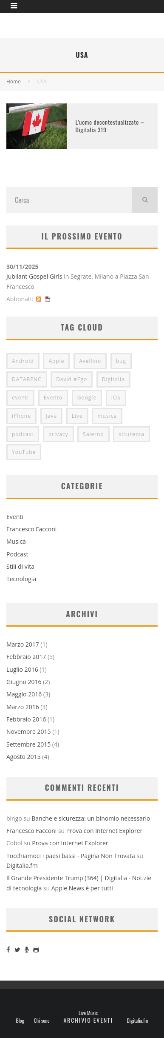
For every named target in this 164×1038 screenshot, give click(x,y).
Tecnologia (21, 579)
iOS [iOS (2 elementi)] (116, 397)
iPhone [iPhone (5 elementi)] (21, 415)
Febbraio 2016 (26, 719)
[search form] (69, 200)
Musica (16, 541)
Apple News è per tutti (82, 888)
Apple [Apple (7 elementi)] (56, 361)
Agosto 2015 (23, 757)
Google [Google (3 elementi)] (86, 397)
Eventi (14, 517)
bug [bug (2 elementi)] (121, 361)
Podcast (17, 554)
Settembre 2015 (28, 744)
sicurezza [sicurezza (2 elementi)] (131, 434)
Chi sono (42, 1020)
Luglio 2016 (22, 669)
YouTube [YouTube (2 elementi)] (24, 452)
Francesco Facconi (31, 529)
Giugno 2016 (24, 682)
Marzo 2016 (22, 707)
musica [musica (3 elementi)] (107, 415)
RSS (38, 299)
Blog (20, 1020)
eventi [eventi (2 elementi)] (20, 397)
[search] (145, 200)
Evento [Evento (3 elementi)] (53, 397)
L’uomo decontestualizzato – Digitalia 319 (109, 125)
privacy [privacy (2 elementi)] (58, 434)
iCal (47, 299)
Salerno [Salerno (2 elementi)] (93, 434)
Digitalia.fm (22, 865)
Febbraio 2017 (26, 657)
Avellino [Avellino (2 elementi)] (90, 361)
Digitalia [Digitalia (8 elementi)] (113, 379)
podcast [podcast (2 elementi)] (23, 434)
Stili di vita (20, 566)
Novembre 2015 (28, 731)
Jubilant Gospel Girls (34, 276)
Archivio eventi (88, 1019)
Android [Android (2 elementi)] (23, 361)
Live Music (88, 1012)
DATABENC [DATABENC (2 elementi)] (27, 379)
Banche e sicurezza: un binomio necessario (90, 818)
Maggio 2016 (24, 694)
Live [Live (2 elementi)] (77, 415)
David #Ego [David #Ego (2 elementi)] (71, 379)
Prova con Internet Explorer (104, 831)
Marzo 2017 (22, 644)
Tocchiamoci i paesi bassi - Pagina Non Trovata (70, 856)
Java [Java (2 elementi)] (51, 415)
